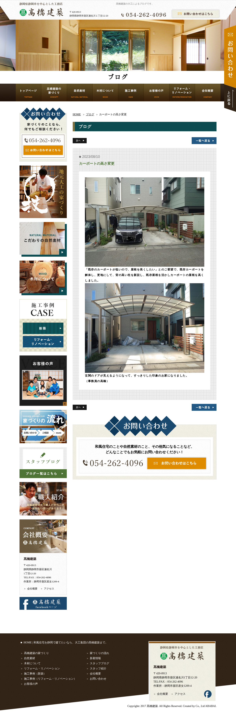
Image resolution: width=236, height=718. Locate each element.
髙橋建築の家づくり (36, 653)
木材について (32, 663)
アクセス (49, 588)
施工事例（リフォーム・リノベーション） (50, 678)
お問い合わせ (98, 678)
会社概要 (32, 588)
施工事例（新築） (35, 673)
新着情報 (95, 658)
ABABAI (210, 706)
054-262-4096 (175, 681)
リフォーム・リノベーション (42, 668)
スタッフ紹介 (98, 668)
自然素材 (29, 658)
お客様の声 (31, 683)
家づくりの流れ (99, 653)
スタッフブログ (99, 663)
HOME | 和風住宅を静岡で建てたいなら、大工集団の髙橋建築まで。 (65, 642)
